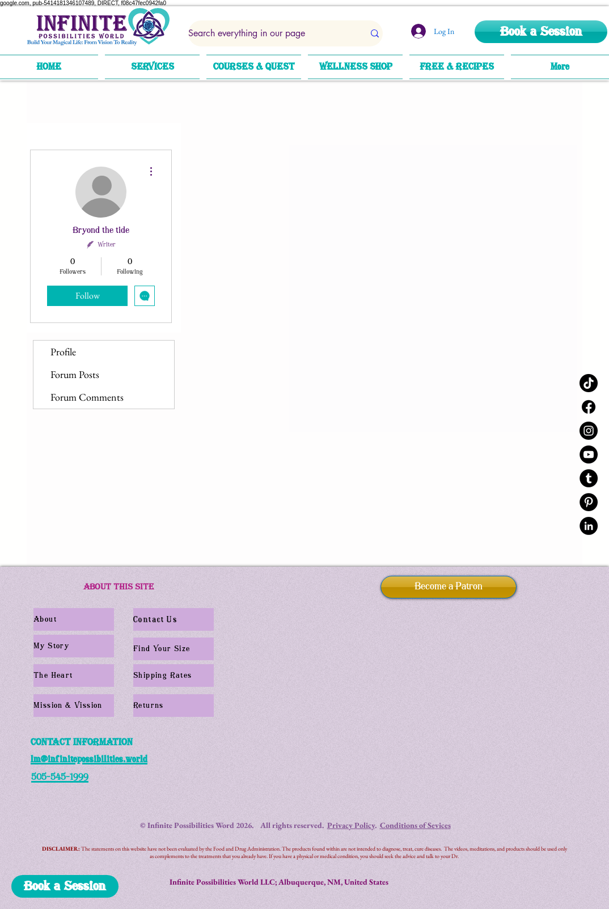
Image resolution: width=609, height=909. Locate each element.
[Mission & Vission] (73, 705)
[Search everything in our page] (267, 33)
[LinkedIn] (589, 526)
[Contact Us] (173, 619)
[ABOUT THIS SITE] (118, 587)
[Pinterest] (589, 502)
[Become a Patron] (448, 587)
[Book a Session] (541, 31)
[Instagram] (589, 431)
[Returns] (173, 705)
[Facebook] (589, 407)
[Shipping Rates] (173, 675)
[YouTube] (589, 454)
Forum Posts (74, 374)
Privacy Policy (351, 825)
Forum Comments (87, 396)
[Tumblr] (589, 478)
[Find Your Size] (173, 649)
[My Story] (73, 646)
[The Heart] (73, 675)
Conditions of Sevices (415, 825)
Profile (63, 351)
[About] (73, 619)
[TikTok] (589, 383)
